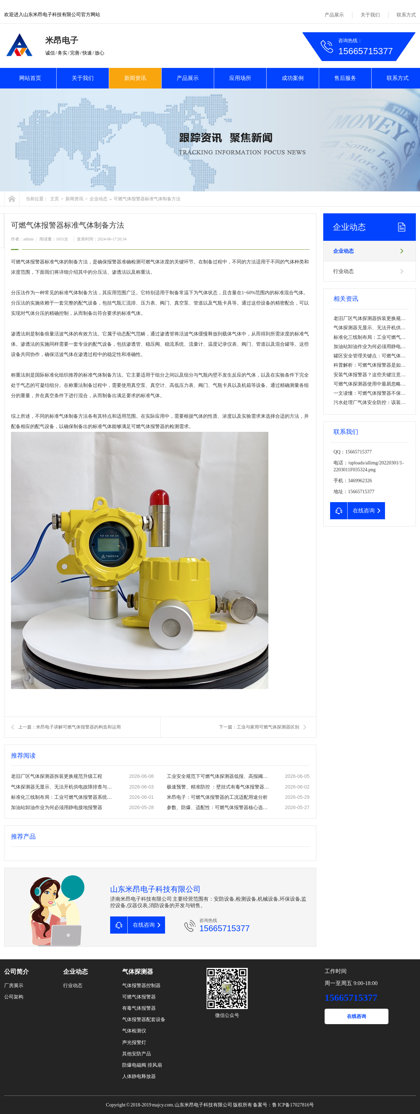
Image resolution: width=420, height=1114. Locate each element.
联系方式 (406, 14)
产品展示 (334, 14)
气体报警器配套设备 (143, 1019)
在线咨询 (356, 1016)
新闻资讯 (135, 78)
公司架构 (13, 996)
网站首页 (30, 78)
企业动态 (98, 198)
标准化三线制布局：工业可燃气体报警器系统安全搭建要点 (63, 797)
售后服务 (345, 78)
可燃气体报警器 (139, 996)
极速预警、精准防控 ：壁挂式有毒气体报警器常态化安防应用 (218, 787)
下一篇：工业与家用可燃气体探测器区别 (259, 727)
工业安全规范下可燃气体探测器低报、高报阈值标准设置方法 (218, 776)
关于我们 (370, 14)
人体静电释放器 (139, 1076)
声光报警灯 (134, 1042)
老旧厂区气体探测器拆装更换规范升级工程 (56, 776)
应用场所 (240, 78)
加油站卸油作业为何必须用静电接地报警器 (56, 807)
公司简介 (16, 971)
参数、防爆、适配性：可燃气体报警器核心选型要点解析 (218, 807)
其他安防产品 (136, 1053)
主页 (54, 198)
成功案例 (293, 78)
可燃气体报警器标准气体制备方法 (147, 198)
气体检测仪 (134, 1030)
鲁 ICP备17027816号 (293, 1104)
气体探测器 (137, 971)
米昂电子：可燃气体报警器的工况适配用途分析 (217, 797)
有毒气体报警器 (139, 1008)
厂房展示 (13, 985)
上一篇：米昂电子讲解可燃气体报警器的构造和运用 (69, 727)
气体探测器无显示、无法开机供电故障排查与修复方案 (63, 787)
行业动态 (343, 271)
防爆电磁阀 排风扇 (142, 1065)
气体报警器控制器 (141, 985)
